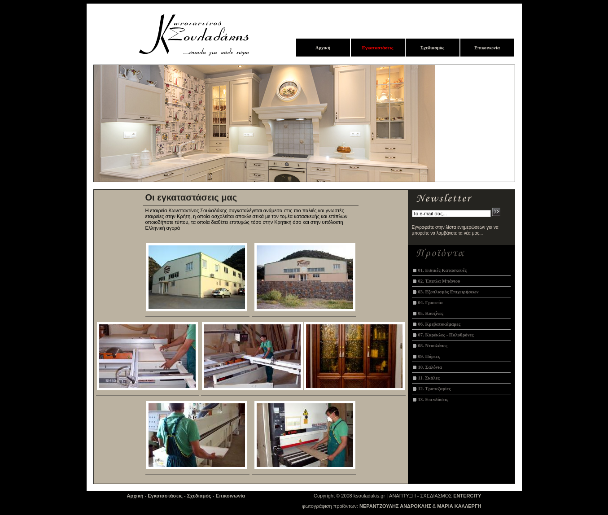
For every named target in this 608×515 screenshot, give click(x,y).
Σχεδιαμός (199, 495)
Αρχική (135, 495)
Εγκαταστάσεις (165, 495)
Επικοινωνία (230, 495)
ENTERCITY (467, 495)
